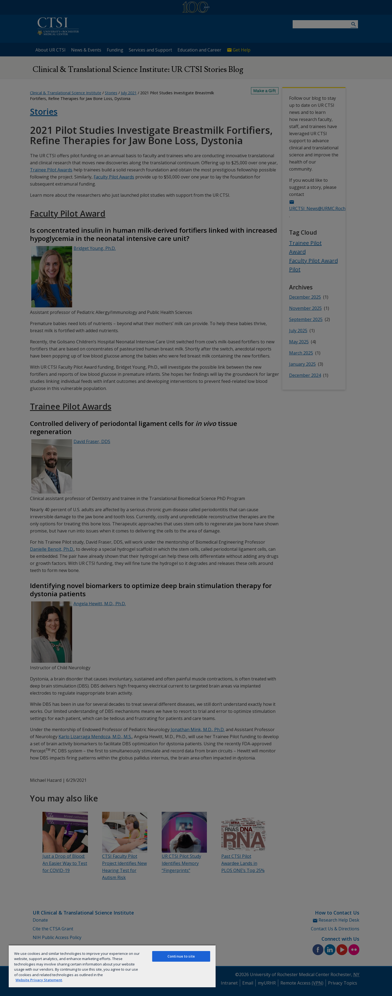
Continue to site (181, 956)
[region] (112, 966)
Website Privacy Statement (39, 979)
